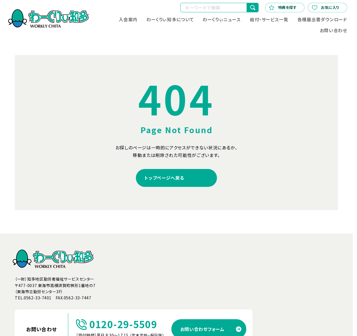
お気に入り (325, 7)
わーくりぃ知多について (170, 19)
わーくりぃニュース (222, 19)
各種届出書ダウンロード (322, 19)
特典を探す (282, 7)
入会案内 (128, 19)
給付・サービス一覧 (269, 19)
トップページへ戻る (164, 178)
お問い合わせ (333, 30)
